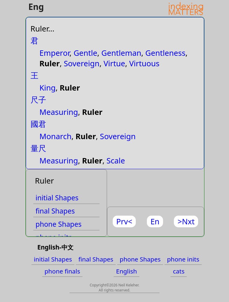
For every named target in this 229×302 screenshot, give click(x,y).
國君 (38, 124)
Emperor (55, 53)
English (126, 271)
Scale (115, 160)
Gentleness (165, 53)
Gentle (85, 53)
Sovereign (82, 63)
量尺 (38, 148)
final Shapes (55, 211)
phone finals (62, 271)
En (154, 221)
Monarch (56, 136)
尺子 (38, 99)
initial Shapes (57, 197)
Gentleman (121, 53)
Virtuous (144, 63)
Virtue (114, 63)
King (48, 87)
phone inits (183, 259)
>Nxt (186, 221)
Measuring (59, 112)
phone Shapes (59, 224)
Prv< (124, 221)
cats (179, 271)
